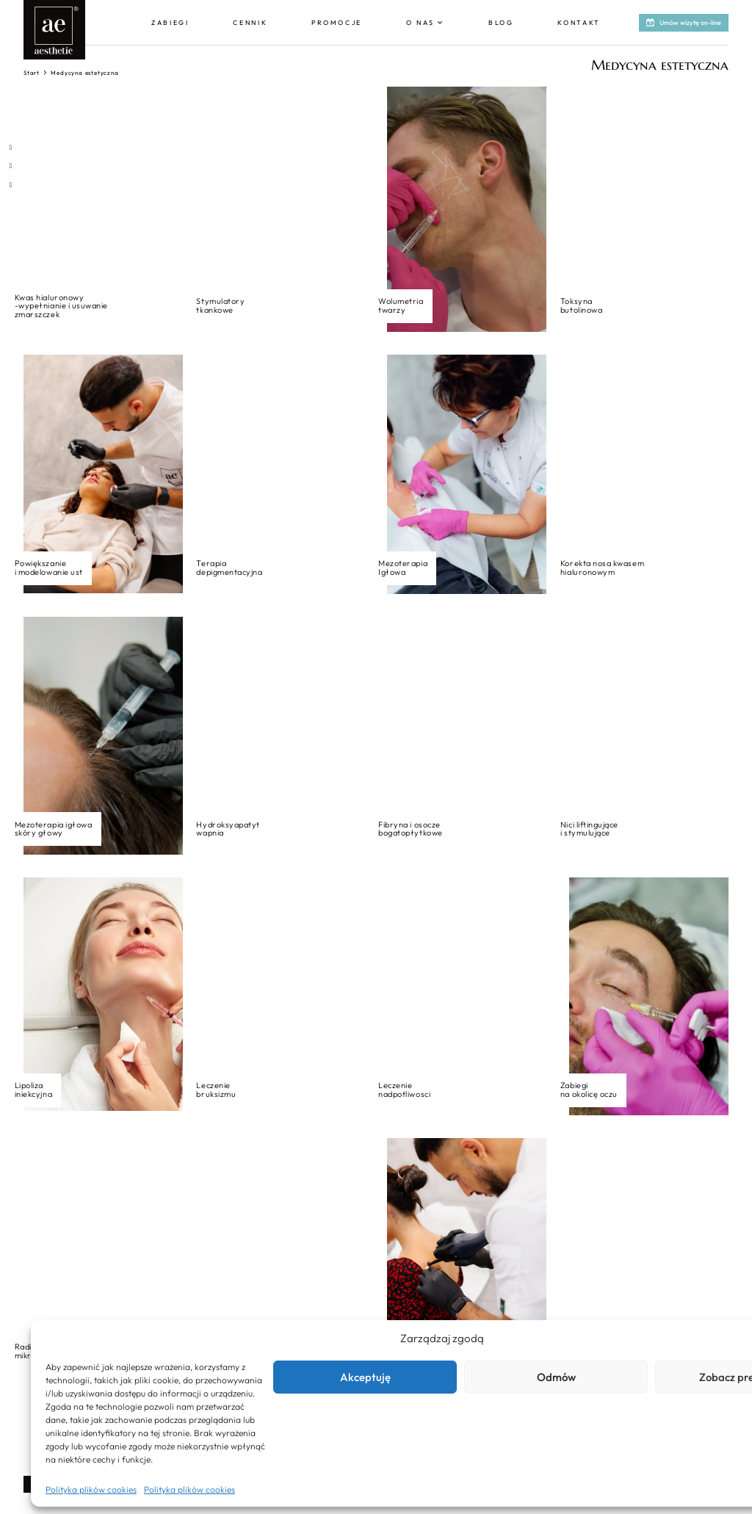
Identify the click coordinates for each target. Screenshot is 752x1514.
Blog (501, 22)
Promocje (336, 22)
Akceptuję (365, 1377)
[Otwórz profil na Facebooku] (10, 147)
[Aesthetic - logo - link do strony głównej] (54, 29)
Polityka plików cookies (91, 1489)
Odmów (556, 1377)
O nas (420, 22)
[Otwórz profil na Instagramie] (10, 166)
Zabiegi (170, 22)
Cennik (250, 22)
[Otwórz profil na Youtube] (10, 185)
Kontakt (579, 22)
